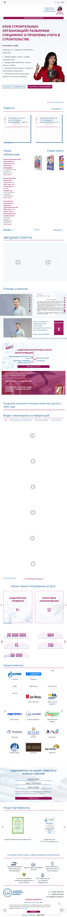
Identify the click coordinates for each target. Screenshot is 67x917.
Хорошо (33, 911)
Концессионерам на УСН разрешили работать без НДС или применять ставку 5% (49, 120)
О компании (9, 855)
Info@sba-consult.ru (55, 897)
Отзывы (51, 855)
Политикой (24, 908)
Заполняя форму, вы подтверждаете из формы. (33, 792)
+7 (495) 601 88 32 (49, 10)
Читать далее (7, 174)
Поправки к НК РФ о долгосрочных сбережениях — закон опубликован (17, 120)
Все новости (56, 109)
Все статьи (8, 230)
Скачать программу (40, 86)
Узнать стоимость (14, 86)
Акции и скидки (29, 855)
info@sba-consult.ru (50, 11)
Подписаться (33, 798)
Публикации (42, 855)
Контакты (59, 855)
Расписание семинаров (33, 18)
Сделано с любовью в (33, 915)
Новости (18, 855)
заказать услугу (33, 367)
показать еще (33, 578)
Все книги (58, 230)
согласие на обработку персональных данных (33, 793)
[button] (48, 102)
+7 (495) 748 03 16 (49, 8)
